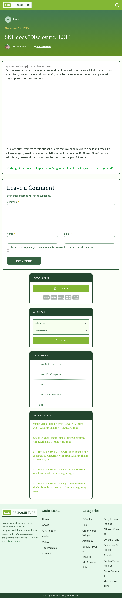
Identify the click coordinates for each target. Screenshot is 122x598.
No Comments (42, 47)
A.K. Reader (49, 530)
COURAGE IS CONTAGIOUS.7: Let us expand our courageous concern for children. (60, 453)
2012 (41, 384)
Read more (14, 541)
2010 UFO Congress (50, 364)
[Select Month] (61, 331)
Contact (46, 553)
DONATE (61, 288)
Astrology (87, 540)
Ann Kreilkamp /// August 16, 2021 (52, 441)
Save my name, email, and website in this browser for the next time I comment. (52, 247)
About (45, 525)
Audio (45, 536)
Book (85, 525)
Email (68, 233)
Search (61, 340)
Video (45, 542)
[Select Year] (61, 323)
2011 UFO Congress (50, 374)
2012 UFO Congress (50, 394)
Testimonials (49, 547)
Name (11, 233)
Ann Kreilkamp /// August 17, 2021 (59, 427)
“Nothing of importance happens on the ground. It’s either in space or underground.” (59, 168)
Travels (86, 556)
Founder (108, 555)
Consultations (111, 539)
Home (45, 519)
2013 (41, 404)
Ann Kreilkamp (18, 47)
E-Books (87, 519)
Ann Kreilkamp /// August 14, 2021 (59, 473)
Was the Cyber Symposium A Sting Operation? (59, 437)
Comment (13, 202)
